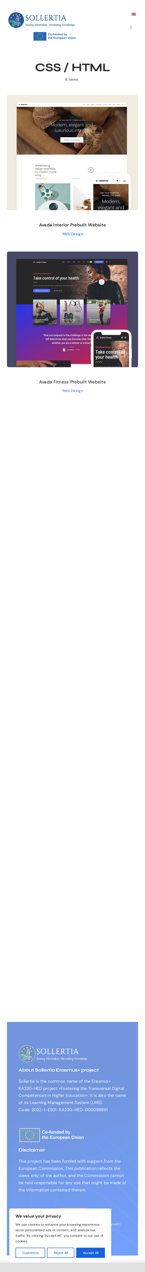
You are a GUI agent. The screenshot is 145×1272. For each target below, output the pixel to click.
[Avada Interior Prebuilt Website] (72, 98)
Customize (30, 1253)
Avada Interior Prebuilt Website (72, 225)
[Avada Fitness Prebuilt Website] (72, 256)
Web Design (72, 234)
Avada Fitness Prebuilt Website (72, 383)
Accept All (90, 1253)
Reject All (61, 1253)
